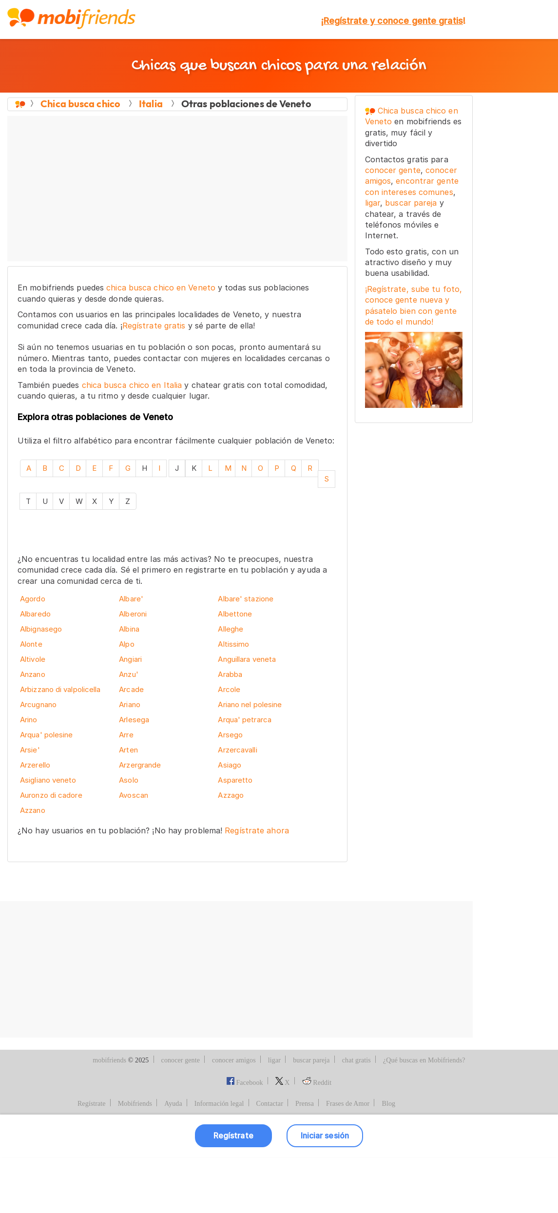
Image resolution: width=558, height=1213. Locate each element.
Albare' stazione (245, 598)
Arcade (131, 689)
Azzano (32, 810)
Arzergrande (140, 765)
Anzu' (128, 674)
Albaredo (35, 613)
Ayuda (173, 1160)
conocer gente (393, 170)
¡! (393, 21)
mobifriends (109, 1116)
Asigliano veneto (48, 780)
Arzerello (35, 765)
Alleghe (230, 629)
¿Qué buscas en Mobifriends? (424, 1116)
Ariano (129, 704)
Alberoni (133, 613)
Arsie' (30, 749)
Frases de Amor (347, 1160)
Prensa (304, 1160)
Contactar (269, 1160)
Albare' (131, 598)
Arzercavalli (237, 749)
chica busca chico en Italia (132, 385)
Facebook (245, 1138)
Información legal (219, 1160)
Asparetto (235, 780)
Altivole (32, 659)
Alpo (126, 644)
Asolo (128, 780)
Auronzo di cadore (51, 795)
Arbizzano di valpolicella (60, 689)
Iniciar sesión (325, 1191)
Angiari (130, 659)
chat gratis (356, 1116)
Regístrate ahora (257, 830)
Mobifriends (135, 1160)
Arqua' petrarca (244, 719)
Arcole (229, 689)
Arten (128, 749)
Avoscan (133, 795)
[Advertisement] (177, 189)
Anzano (32, 674)
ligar (373, 203)
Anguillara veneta (247, 659)
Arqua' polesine (46, 734)
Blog (388, 1160)
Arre (126, 734)
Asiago (229, 765)
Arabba (230, 674)
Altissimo (233, 644)
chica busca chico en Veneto (160, 287)
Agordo (32, 598)
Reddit (317, 1138)
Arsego (230, 734)
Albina (129, 629)
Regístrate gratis (154, 325)
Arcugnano (38, 704)
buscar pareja (411, 203)
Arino (29, 719)
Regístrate (91, 1160)
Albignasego (41, 629)
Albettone (235, 613)
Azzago (231, 795)
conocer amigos (234, 1116)
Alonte (31, 644)
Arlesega (134, 719)
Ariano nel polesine (250, 704)
